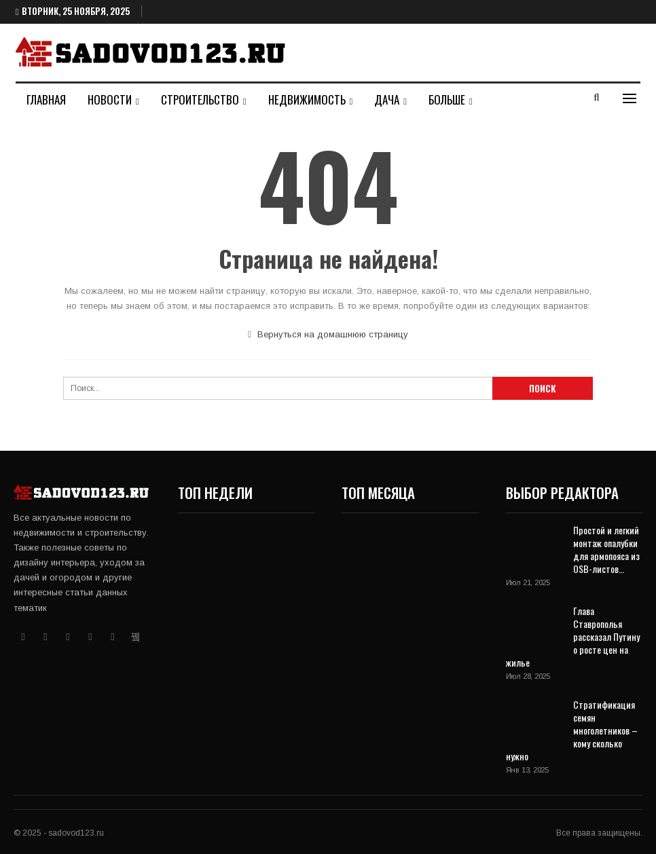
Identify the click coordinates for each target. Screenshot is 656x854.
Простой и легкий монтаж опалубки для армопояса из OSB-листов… (606, 549)
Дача (386, 99)
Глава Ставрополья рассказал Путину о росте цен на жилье (573, 636)
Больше (447, 99)
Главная (46, 99)
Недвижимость (307, 99)
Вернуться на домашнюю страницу (328, 334)
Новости (110, 99)
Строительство (200, 99)
